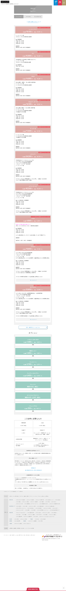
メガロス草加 (16, 521)
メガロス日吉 (18, 516)
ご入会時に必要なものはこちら (33, 21)
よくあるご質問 (18, 537)
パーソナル (35, 498)
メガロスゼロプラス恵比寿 (20, 502)
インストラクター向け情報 (29, 530)
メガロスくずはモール (27, 525)
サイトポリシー (6, 537)
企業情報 (11, 530)
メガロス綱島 (24, 516)
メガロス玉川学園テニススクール (42, 512)
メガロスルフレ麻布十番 (39, 502)
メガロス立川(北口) (30, 510)
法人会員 (22, 530)
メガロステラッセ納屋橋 (32, 523)
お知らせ (43, 498)
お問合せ (46, 498)
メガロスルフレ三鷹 (32, 508)
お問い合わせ (32, 537)
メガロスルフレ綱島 (31, 516)
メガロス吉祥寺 (18, 508)
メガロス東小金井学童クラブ (54, 512)
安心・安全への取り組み (25, 537)
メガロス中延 (47, 504)
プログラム (21, 498)
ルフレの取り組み (16, 498)
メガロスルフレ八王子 (19, 512)
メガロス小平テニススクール (21, 510)
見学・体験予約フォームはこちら (33, 329)
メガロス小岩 (53, 504)
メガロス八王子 (54, 510)
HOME (10, 498)
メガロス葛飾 (41, 504)
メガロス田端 (18, 504)
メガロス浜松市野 (17, 523)
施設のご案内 (26, 498)
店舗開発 (14, 530)
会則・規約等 (12, 537)
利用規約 (33, 470)
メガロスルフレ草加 (23, 521)
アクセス (39, 498)
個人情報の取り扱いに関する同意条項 (33, 472)
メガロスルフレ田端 (25, 504)
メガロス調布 (27, 512)
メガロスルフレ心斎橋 (18, 525)
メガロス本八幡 (42, 521)
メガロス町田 (33, 512)
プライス (30, 498)
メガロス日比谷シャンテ (49, 502)
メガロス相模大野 (19, 518)
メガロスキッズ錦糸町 (34, 504)
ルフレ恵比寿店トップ (14, 493)
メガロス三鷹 (25, 508)
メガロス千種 (40, 523)
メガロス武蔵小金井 (40, 508)
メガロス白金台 (57, 502)
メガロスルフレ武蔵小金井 (49, 508)
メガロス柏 (37, 521)
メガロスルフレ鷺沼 (52, 516)
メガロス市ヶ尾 (38, 516)
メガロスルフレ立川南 (47, 510)
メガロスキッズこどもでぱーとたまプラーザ (46, 518)
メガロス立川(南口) (38, 510)
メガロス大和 (35, 518)
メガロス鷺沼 (45, 516)
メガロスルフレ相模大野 (27, 518)
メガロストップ (6, 493)
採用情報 (18, 530)
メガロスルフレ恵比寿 (30, 502)
